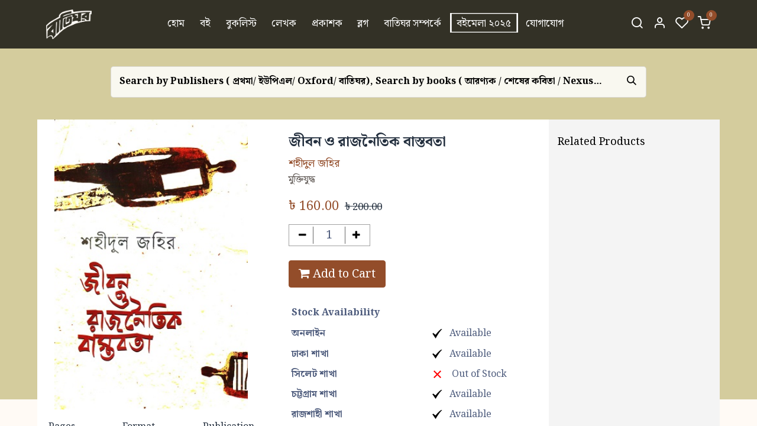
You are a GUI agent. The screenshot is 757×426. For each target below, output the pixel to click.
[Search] (636, 24)
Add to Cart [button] (337, 273)
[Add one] (356, 235)
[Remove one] (302, 235)
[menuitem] (176, 24)
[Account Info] (659, 24)
